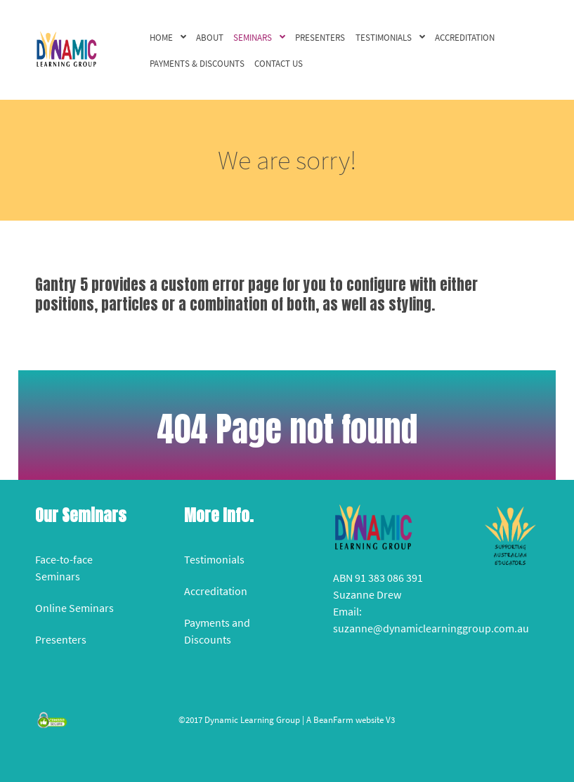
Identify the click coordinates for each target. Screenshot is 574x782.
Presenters (60, 639)
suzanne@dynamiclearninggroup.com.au (431, 628)
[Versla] (66, 47)
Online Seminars (74, 608)
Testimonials (214, 559)
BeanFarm (333, 720)
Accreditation (215, 591)
